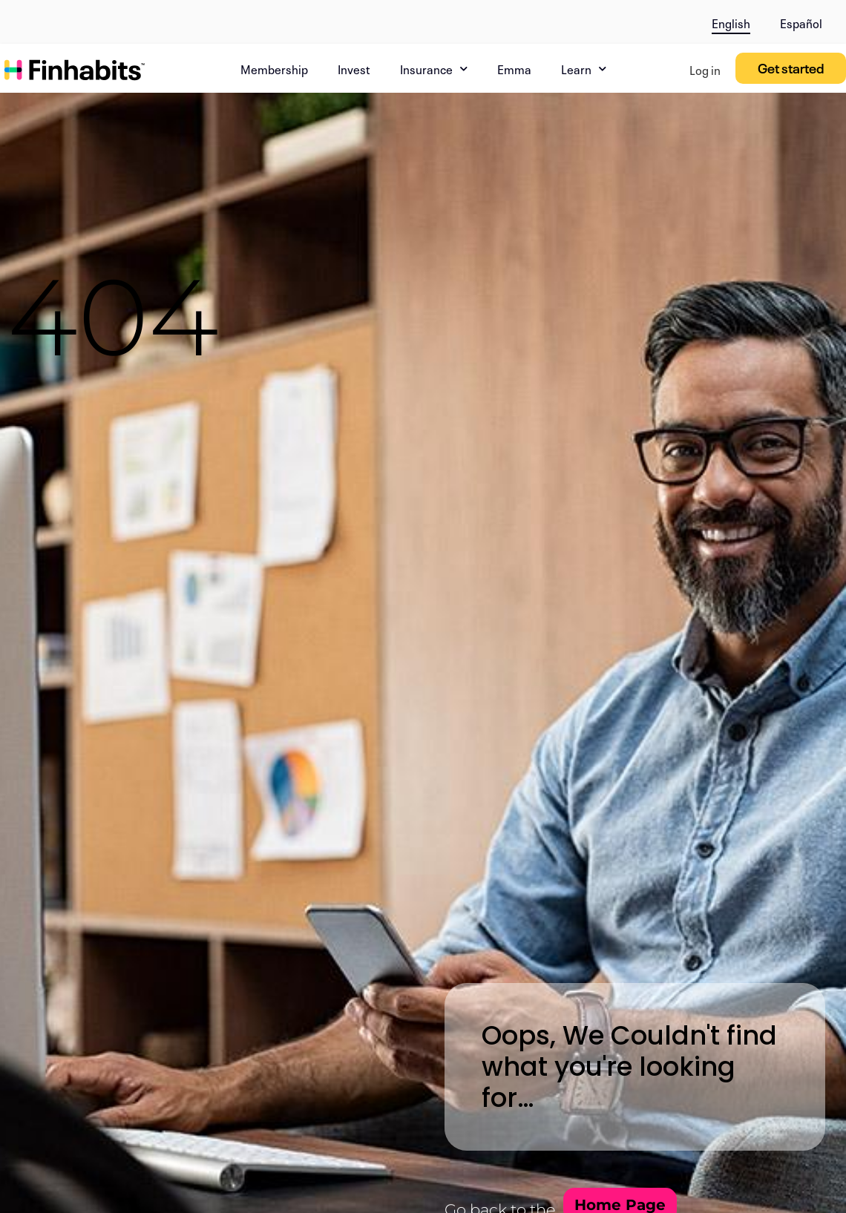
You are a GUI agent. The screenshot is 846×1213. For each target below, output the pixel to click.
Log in (705, 69)
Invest (354, 68)
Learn (583, 68)
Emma (514, 68)
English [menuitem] (731, 22)
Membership (274, 68)
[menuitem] (731, 20)
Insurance (434, 68)
